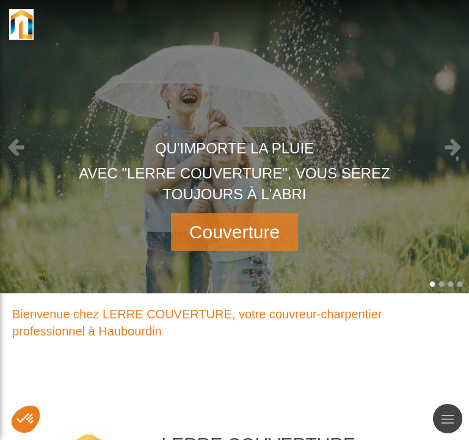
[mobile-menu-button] (447, 418)
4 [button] (460, 284)
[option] (234, 146)
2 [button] (441, 284)
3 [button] (451, 284)
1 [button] (432, 284)
